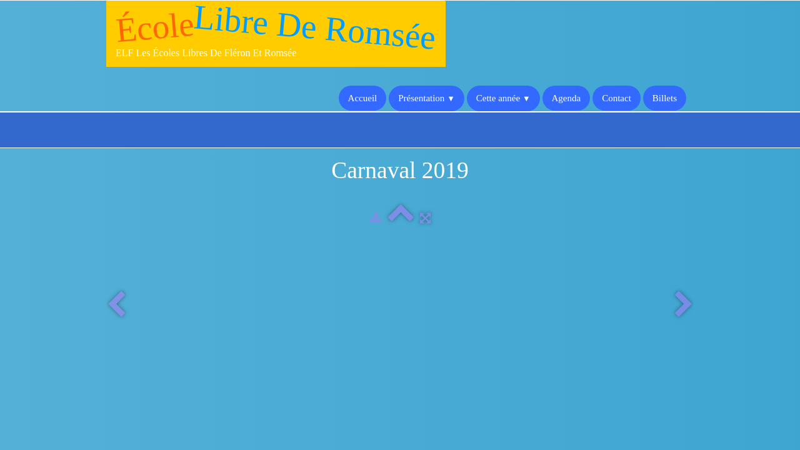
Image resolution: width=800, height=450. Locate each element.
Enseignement (345, 356)
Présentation (426, 98)
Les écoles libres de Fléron (369, 344)
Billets (664, 98)
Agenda (566, 98)
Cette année (503, 98)
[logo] (276, 34)
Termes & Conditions (649, 417)
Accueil (363, 98)
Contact (616, 98)
